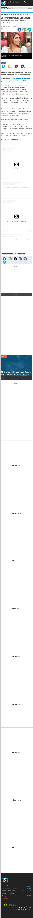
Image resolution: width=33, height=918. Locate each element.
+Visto (16, 294)
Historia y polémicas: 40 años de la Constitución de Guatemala (16, 373)
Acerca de (28, 888)
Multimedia (13, 896)
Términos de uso (27, 893)
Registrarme (16, 2)
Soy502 (5, 885)
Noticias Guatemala (9, 14)
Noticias (15, 888)
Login (9, 2)
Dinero (9, 890)
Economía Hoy (6, 888)
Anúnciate (28, 886)
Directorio (28, 895)
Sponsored (5, 898)
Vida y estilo (5, 896)
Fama (20, 14)
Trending (11, 893)
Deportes (4, 893)
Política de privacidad (26, 890)
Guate (4, 890)
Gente (25, 14)
